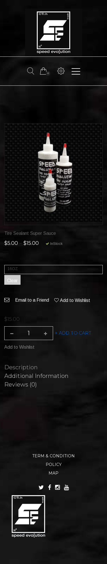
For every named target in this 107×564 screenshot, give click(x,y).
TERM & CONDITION (53, 455)
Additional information (36, 375)
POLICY (54, 464)
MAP (53, 473)
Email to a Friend (26, 300)
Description (21, 367)
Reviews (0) (20, 384)
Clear (12, 280)
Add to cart (75, 333)
